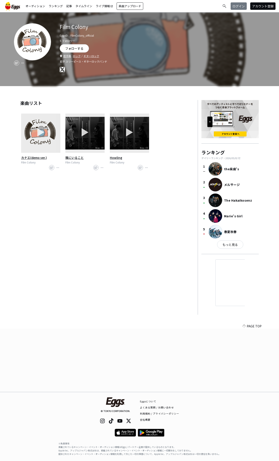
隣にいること (74, 157)
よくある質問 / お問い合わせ (157, 407)
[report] (22, 63)
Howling (116, 157)
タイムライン (83, 6)
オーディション (35, 6)
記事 (69, 6)
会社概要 (145, 419)
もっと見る (230, 244)
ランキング (56, 6)
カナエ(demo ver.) (34, 157)
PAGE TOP (252, 389)
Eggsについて (148, 401)
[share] (16, 63)
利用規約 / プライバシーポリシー (159, 413)
